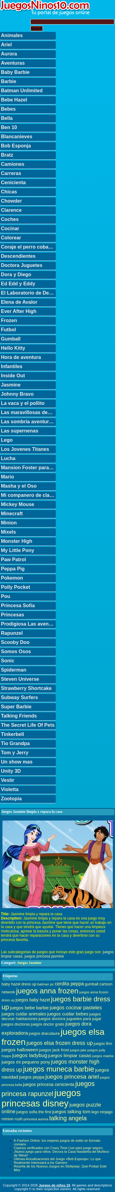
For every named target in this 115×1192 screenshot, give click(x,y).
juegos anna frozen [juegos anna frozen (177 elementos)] (47, 991)
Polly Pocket (15, 587)
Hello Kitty (13, 348)
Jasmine (11, 384)
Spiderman (13, 669)
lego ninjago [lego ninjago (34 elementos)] (102, 1112)
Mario (7, 476)
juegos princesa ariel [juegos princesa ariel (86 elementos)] (72, 1076)
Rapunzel (12, 633)
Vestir (7, 780)
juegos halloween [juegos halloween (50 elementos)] (20, 1049)
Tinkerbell (12, 734)
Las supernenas (19, 430)
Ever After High (18, 311)
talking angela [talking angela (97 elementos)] (67, 1118)
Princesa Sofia (18, 605)
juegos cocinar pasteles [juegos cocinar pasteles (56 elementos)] (76, 1007)
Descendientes (18, 256)
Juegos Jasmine (29, 963)
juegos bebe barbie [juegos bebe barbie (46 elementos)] (29, 1007)
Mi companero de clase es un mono (28, 495)
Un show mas (17, 761)
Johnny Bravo (17, 394)
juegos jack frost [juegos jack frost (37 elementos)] (54, 1050)
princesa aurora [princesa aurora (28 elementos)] (36, 1119)
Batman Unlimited (22, 90)
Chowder (11, 201)
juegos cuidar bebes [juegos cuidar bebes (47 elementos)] (67, 1013)
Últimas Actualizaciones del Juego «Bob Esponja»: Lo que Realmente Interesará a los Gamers (57, 1160)
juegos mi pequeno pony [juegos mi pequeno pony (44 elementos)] (26, 1062)
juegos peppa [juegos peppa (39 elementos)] (31, 1077)
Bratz (7, 155)
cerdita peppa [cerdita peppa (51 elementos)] (69, 983)
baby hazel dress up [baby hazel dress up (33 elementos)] (19, 984)
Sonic (7, 660)
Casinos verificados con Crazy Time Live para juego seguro (58, 1148)
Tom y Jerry (15, 752)
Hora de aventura (21, 357)
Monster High (16, 541)
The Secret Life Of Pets (28, 725)
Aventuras (13, 63)
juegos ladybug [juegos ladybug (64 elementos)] (30, 1055)
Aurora (9, 53)
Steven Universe (20, 679)
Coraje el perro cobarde (28, 246)
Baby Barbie (15, 72)
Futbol (8, 329)
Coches (10, 219)
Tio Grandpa (15, 743)
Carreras (11, 173)
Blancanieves (16, 136)
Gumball (11, 338)
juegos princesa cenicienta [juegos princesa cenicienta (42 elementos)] (49, 1084)
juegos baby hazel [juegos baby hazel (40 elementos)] (33, 999)
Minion (9, 522)
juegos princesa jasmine (44, 956)
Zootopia (11, 798)
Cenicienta (13, 182)
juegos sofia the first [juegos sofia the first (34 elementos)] (33, 1112)
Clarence (11, 210)
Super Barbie (16, 706)
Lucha (8, 458)
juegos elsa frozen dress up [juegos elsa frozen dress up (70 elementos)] (60, 1043)
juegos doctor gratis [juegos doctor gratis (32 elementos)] (47, 1024)
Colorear (11, 237)
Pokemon (12, 578)
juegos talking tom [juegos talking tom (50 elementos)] (71, 1111)
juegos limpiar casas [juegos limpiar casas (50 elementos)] (69, 1055)
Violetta (10, 789)
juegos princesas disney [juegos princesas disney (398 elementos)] (41, 1098)
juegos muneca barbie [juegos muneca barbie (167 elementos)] (58, 1069)
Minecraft (12, 513)
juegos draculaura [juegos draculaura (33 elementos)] (44, 1033)
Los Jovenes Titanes (25, 449)
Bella (7, 118)
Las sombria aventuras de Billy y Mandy (28, 421)
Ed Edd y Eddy (18, 283)
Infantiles (11, 366)
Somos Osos (16, 651)
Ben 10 (9, 127)
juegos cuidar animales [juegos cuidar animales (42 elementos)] (24, 1013)
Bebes (8, 109)
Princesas (12, 614)
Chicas (9, 191)
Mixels (8, 532)
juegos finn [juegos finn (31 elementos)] (103, 1044)
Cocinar (10, 228)
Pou (5, 596)
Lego (7, 440)
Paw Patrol (13, 559)
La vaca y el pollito (22, 403)
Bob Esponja (16, 145)
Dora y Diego (16, 274)
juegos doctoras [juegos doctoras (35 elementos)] (16, 1024)
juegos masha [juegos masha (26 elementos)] (102, 1056)
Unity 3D (11, 771)
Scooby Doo (15, 642)
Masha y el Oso (19, 486)
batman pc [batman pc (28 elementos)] (45, 984)
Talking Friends (19, 715)
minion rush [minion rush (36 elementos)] (12, 1119)
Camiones (12, 164)
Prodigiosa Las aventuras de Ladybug (28, 623)
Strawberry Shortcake (26, 688)
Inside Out (13, 375)
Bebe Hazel (14, 99)
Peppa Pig (13, 568)
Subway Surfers (19, 697)
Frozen (9, 320)
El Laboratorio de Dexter (28, 292)
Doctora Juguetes (21, 265)
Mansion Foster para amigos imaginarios (28, 467)
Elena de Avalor (19, 302)
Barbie (8, 81)
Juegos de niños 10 (54, 1185)
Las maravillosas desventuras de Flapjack (28, 412)
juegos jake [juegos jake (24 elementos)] (78, 1050)
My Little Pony (17, 550)
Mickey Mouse (17, 504)
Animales (12, 35)
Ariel (6, 44)
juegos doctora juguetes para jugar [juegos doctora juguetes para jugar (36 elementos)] (70, 1018)
